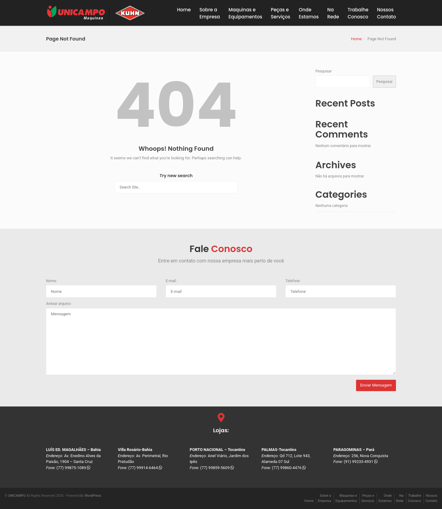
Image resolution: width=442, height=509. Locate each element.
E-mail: (171, 281)
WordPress (93, 496)
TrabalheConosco (358, 13)
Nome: (51, 281)
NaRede (333, 13)
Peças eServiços (280, 13)
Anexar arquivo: (59, 303)
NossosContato (386, 13)
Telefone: (292, 281)
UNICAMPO (16, 496)
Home (184, 9)
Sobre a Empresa (210, 13)
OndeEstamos (309, 13)
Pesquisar (324, 71)
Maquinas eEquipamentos (245, 13)
